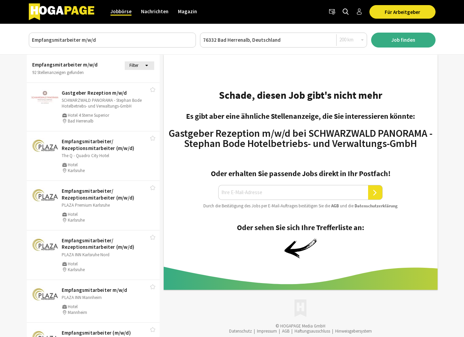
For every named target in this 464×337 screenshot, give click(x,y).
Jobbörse (121, 11)
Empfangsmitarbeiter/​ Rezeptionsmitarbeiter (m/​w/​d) (98, 144)
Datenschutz (240, 331)
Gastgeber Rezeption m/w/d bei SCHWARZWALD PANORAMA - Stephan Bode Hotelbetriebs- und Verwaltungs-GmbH (300, 138)
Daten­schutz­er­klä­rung (376, 206)
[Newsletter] (332, 12)
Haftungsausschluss (312, 331)
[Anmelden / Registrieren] (359, 12)
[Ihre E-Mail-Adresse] (293, 192)
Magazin (187, 11)
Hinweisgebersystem (353, 331)
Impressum (267, 331)
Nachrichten (154, 11)
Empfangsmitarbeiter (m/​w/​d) (96, 333)
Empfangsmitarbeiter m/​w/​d (94, 290)
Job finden (403, 40)
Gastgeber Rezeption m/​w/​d (94, 93)
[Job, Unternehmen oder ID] (112, 40)
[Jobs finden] (345, 12)
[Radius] (352, 40)
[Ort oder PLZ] (283, 40)
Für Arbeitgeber (402, 12)
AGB (335, 206)
